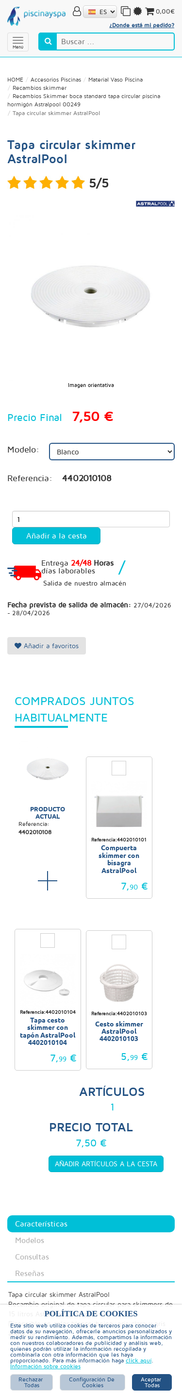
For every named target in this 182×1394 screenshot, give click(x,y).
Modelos (29, 1240)
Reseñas (29, 1273)
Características (41, 1223)
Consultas (32, 1256)
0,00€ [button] (159, 11)
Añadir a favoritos (47, 645)
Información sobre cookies (45, 1366)
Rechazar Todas (31, 1382)
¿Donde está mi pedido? (141, 25)
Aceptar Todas (152, 1382)
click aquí (138, 1360)
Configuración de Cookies (92, 1382)
